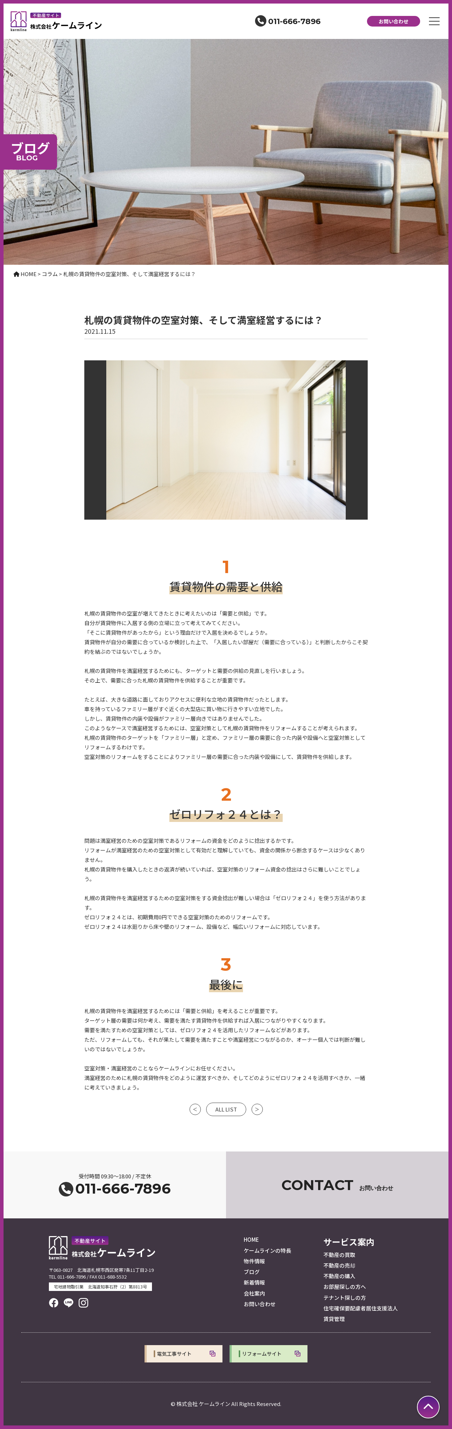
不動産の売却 (339, 1265)
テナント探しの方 (344, 1297)
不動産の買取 (339, 1254)
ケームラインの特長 (267, 1250)
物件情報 (254, 1261)
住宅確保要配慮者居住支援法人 (360, 1308)
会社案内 (254, 1293)
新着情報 (254, 1282)
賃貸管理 (334, 1318)
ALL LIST (226, 1109)
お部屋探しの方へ (344, 1286)
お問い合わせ (393, 21)
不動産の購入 (339, 1276)
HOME (251, 1239)
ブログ (252, 1271)
